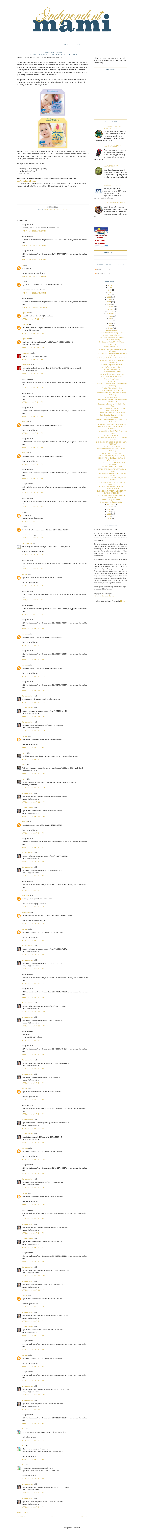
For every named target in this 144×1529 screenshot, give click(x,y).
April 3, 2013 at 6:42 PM (33, 464)
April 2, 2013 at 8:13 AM (32, 416)
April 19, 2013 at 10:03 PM (34, 1204)
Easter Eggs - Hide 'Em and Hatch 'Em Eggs (112, 358)
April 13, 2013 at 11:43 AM (34, 802)
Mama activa (26, 353)
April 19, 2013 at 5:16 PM (33, 1188)
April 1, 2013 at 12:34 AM (33, 333)
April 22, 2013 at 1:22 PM (33, 1366)
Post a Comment (22, 1512)
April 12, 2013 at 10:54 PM (34, 773)
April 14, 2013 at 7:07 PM (33, 907)
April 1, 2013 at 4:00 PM (33, 388)
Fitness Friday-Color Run (111, 335)
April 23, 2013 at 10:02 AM (34, 1409)
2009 (109, 516)
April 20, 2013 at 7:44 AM (33, 1219)
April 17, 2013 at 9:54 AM (33, 1100)
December (110, 306)
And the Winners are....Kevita (112, 467)
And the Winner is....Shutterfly (112, 367)
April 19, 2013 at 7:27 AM (33, 1173)
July (110, 318)
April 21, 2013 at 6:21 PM (33, 1307)
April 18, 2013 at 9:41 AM (33, 1128)
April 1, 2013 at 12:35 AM (33, 347)
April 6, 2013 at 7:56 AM (32, 507)
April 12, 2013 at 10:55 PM (34, 788)
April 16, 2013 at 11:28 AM (34, 1012)
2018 (109, 292)
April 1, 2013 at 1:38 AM (32, 359)
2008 (109, 519)
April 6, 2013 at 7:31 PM (33, 554)
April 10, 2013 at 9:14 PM (33, 645)
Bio (78, 44)
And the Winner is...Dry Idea (111, 388)
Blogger (123, 601)
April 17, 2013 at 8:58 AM (33, 1083)
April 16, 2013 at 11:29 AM (34, 1026)
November (110, 309)
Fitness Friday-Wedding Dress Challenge (112, 455)
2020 (110, 287)
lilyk (23, 1429)
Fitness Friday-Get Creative (111, 500)
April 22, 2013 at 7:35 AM (33, 1349)
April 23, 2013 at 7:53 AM (33, 1380)
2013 (109, 304)
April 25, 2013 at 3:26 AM (33, 1459)
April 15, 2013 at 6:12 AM (33, 940)
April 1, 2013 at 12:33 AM (33, 319)
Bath (51, 209)
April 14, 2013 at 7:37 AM (33, 861)
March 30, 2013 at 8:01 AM (34, 259)
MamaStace (26, 896)
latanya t (25, 422)
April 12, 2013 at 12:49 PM (34, 731)
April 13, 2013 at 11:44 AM (34, 816)
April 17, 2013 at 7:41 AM (33, 1054)
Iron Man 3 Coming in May (112, 446)
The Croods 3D (112, 381)
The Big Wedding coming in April (112, 390)
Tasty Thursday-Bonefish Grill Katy (112, 415)
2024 (110, 285)
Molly (23, 753)
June (110, 321)
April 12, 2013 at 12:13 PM (34, 690)
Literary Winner (27, 543)
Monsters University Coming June (111, 502)
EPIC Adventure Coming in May (112, 333)
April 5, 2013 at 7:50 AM (32, 492)
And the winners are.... (112, 347)
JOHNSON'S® (59, 209)
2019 (109, 290)
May (110, 323)
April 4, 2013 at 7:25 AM (32, 478)
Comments (100, 273)
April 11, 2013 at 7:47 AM (33, 659)
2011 (109, 512)
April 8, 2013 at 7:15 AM (32, 600)
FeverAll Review (111, 330)
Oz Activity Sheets (112, 417)
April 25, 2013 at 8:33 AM (33, 1493)
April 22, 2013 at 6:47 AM (33, 1335)
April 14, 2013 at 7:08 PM (33, 923)
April (110, 326)
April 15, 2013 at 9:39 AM (33, 954)
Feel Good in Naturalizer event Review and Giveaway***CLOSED (115, 165)
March (110, 328)
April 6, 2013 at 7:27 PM (33, 521)
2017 (109, 295)
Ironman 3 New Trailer (111, 435)
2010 (109, 514)
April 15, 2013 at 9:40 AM (33, 969)
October (110, 311)
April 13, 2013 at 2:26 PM (33, 833)
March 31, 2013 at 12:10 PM (34, 307)
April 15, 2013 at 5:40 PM (33, 983)
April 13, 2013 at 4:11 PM (33, 847)
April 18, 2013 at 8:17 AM (33, 1114)
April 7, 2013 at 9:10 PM (33, 586)
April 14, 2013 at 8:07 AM (33, 890)
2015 (109, 299)
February (110, 504)
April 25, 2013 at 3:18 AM (33, 1440)
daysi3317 (25, 313)
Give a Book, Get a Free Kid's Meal (112, 374)
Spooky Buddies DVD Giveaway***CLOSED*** (113, 127)
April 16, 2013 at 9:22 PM (33, 1040)
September (110, 314)
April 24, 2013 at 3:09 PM (33, 1423)
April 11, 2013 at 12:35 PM (34, 676)
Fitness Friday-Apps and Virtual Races (112, 413)
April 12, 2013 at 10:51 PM (34, 759)
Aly (23, 265)
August (110, 316)
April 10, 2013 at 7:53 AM (33, 628)
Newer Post (84, 1516)
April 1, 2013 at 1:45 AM (32, 373)
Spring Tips (112, 344)
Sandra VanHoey (27, 696)
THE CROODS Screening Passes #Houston (112, 424)
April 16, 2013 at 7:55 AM (33, 997)
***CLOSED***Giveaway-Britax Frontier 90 (113, 146)
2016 (109, 297)
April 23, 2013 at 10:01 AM (34, 1395)
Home (66, 44)
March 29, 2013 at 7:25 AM (34, 231)
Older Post (21, 1516)
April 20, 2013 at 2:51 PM (33, 1247)
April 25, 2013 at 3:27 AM (33, 1478)
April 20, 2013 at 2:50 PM (33, 1233)
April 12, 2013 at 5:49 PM (33, 747)
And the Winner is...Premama (112, 453)
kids (66, 209)
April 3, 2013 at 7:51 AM (32, 447)
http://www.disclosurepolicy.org (104, 596)
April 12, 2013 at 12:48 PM (34, 702)
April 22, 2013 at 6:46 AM (33, 1321)
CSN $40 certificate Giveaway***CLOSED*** (113, 184)
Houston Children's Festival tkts (112, 376)
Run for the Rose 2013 (112, 369)
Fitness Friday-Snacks (111, 379)
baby (46, 209)
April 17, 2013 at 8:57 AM (33, 1069)
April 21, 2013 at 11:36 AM (34, 1276)
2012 (109, 509)
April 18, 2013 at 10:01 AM (34, 1159)
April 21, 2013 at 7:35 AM (33, 1261)
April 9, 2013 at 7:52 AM (32, 614)
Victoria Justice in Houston (112, 397)
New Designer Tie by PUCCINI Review (112, 342)
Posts (98, 269)
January (110, 507)
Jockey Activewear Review (112, 372)
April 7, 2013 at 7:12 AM (32, 569)
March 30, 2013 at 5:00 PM (34, 276)
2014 (109, 302)
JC (23, 512)
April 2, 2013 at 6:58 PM (33, 433)
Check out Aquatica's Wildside (111, 365)
